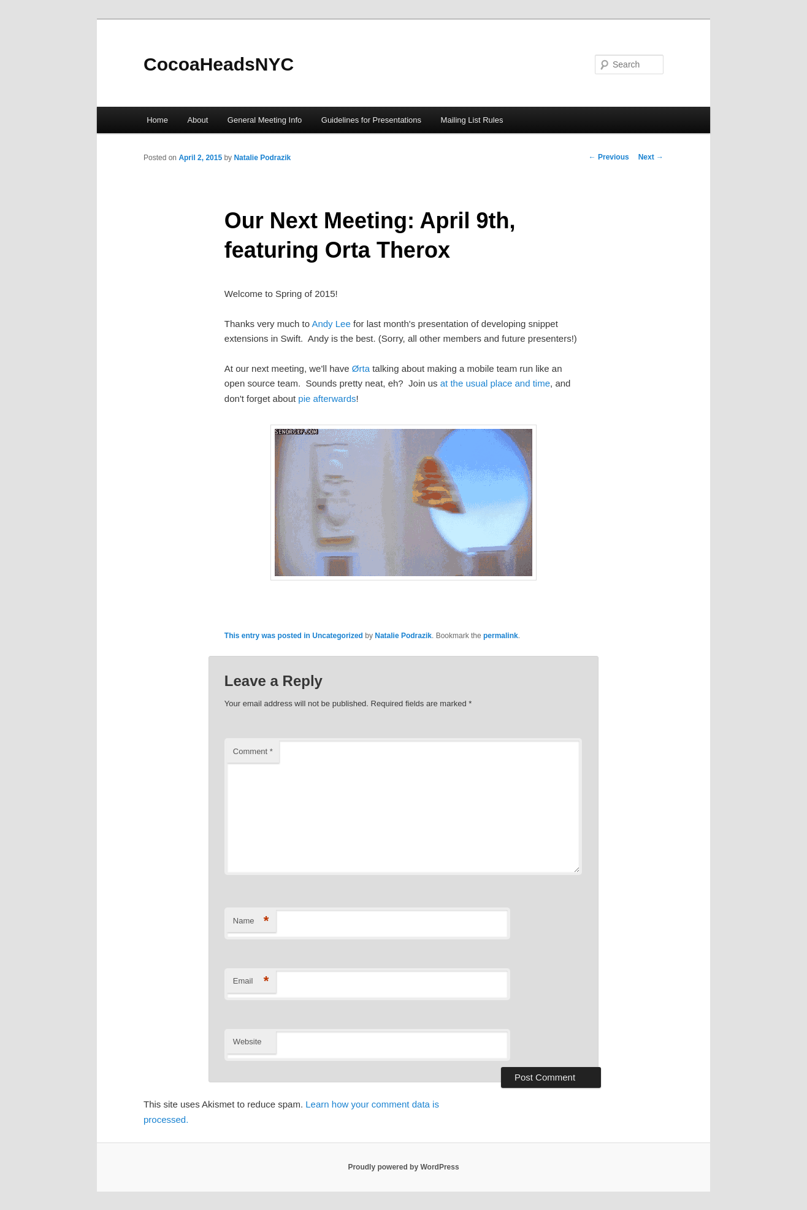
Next (651, 157)
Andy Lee (331, 323)
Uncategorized (337, 635)
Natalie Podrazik (262, 157)
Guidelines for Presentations (371, 120)
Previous (609, 157)
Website (247, 1041)
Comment (253, 751)
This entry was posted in (268, 635)
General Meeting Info (265, 120)
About (197, 120)
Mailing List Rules (472, 120)
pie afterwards (327, 398)
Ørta (361, 368)
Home (157, 120)
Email (251, 981)
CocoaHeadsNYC (218, 64)
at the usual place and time (495, 383)
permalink (500, 635)
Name (251, 921)
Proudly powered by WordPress (403, 1167)
